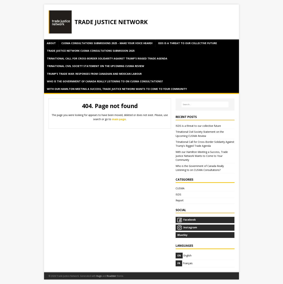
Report (180, 200)
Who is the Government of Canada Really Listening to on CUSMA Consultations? (105, 81)
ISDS (178, 194)
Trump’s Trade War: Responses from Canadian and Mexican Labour (94, 73)
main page (119, 119)
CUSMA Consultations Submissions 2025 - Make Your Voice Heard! (107, 43)
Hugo (99, 276)
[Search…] (205, 104)
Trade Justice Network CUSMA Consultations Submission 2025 (91, 50)
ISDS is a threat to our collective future (187, 43)
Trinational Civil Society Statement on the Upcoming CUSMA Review (95, 66)
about (51, 43)
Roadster (111, 276)
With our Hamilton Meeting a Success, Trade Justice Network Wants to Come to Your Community (117, 89)
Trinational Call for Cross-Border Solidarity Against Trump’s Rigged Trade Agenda (107, 58)
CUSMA (180, 188)
